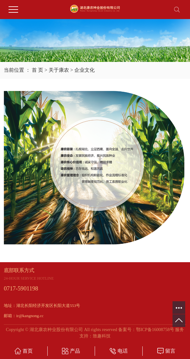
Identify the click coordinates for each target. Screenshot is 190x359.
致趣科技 (102, 336)
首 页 (37, 70)
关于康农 (59, 70)
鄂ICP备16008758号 (155, 329)
